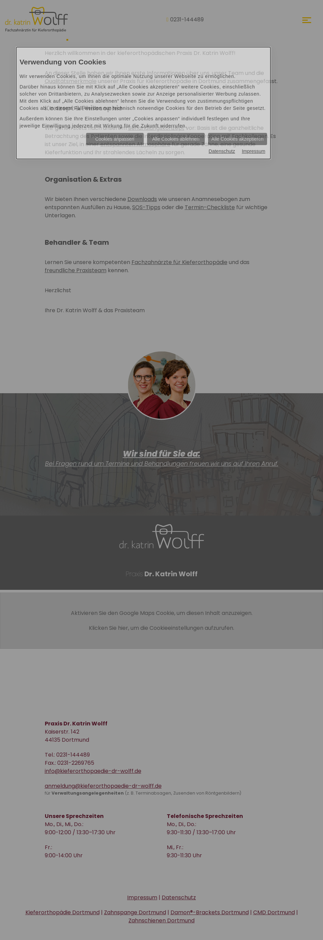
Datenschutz (222, 151)
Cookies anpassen (114, 139)
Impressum (253, 151)
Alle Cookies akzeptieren (237, 139)
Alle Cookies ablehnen (175, 139)
